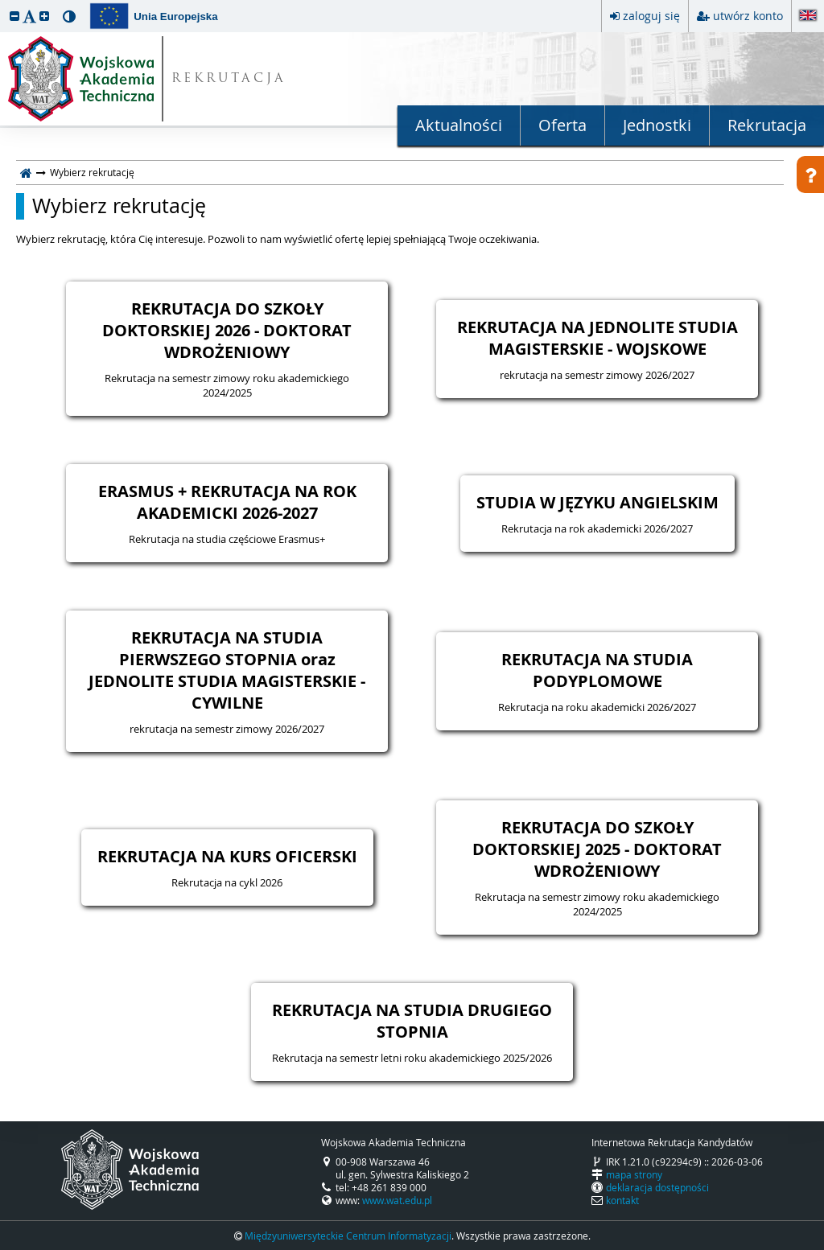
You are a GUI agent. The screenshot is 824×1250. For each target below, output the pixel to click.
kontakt (622, 1200)
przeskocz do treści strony (4, 4)
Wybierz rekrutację (119, 206)
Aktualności (458, 125)
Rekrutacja (766, 125)
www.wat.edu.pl (397, 1200)
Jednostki (657, 125)
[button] (14, 15)
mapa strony (634, 1174)
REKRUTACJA (228, 79)
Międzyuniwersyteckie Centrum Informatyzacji (348, 1235)
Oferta (562, 125)
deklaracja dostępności (657, 1187)
